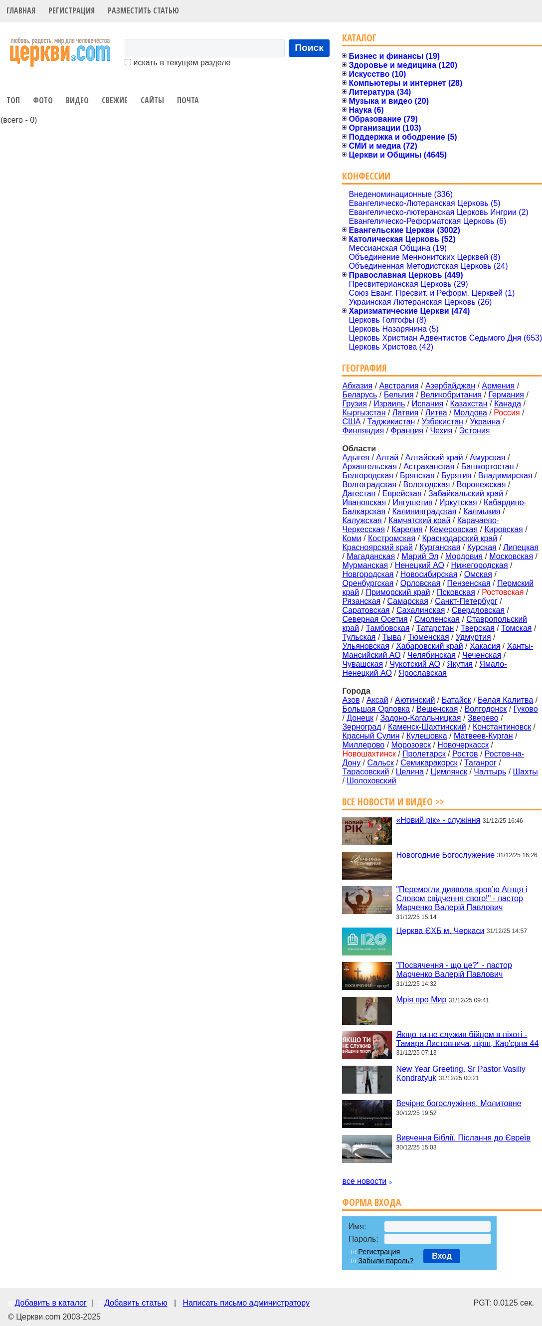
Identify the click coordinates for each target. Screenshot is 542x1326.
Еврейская (402, 493)
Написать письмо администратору (245, 1303)
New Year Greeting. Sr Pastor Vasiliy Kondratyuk (460, 1073)
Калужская (361, 520)
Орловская (420, 583)
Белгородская (367, 475)
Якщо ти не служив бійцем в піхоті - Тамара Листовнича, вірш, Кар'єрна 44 (467, 1038)
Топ (13, 100)
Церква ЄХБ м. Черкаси (440, 930)
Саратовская (365, 610)
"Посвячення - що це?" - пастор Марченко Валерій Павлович (454, 969)
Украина (485, 421)
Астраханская (428, 466)
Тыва (391, 637)
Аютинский (415, 700)
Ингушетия (412, 502)
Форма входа (371, 1202)
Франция (406, 430)
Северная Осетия (374, 619)
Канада (507, 403)
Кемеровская (453, 529)
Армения (498, 385)
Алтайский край (434, 457)
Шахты (525, 771)
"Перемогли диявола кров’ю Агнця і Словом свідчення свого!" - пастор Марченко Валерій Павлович (461, 898)
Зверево (483, 718)
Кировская (503, 529)
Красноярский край (377, 547)
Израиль (389, 403)
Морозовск (411, 745)
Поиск (309, 47)
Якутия (460, 664)
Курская (482, 547)
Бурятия (456, 475)
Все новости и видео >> (393, 801)
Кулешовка (426, 736)
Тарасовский (365, 771)
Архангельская (369, 466)
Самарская (407, 601)
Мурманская (365, 565)
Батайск (456, 700)
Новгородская (367, 574)
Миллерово (363, 745)
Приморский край (397, 592)
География (364, 368)
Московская (511, 556)
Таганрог (480, 762)
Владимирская (505, 475)
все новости (364, 1181)
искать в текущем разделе (177, 62)
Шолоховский (371, 780)
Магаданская (371, 556)
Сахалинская (420, 610)
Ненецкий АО (419, 565)
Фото (43, 100)
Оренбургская (367, 583)
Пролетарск (424, 754)
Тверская (478, 628)
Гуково (526, 709)
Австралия (399, 385)
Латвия (405, 412)
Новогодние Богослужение (445, 854)
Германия (506, 394)
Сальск (380, 762)
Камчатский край (419, 520)
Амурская (487, 457)
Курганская (439, 547)
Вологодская (426, 484)
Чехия (441, 430)
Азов (351, 700)
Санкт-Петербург (466, 601)
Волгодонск (486, 709)
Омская (478, 574)
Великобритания (451, 394)
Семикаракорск (428, 762)
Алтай (387, 457)
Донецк (360, 718)
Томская (516, 628)
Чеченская (481, 655)
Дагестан (358, 493)
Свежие (115, 100)
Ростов (465, 754)
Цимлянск (448, 771)
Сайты (152, 100)
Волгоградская (369, 484)
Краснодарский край (460, 538)
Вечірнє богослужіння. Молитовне (458, 1103)
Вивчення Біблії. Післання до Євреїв (463, 1138)
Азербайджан (450, 385)
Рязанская (361, 601)
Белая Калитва (505, 700)
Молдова (470, 412)
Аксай (377, 700)
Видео (77, 100)
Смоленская (437, 619)
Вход (442, 1256)
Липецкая (521, 547)
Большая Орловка (376, 709)
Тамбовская (387, 628)
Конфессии (366, 176)
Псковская (456, 592)
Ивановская (364, 502)
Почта (188, 100)
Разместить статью (143, 10)
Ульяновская (365, 646)
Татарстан (435, 628)
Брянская (417, 475)
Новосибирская (429, 574)
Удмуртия (473, 637)
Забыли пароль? (385, 1261)
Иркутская (458, 502)
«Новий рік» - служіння (438, 820)
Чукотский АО (414, 664)
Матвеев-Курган (483, 736)
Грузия (354, 403)
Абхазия (357, 385)
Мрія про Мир (421, 999)
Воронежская (481, 484)
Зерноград (361, 727)
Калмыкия (482, 511)
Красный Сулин (370, 736)
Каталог (359, 37)
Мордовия (464, 556)
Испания (428, 403)
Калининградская (424, 511)
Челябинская (431, 655)
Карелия (406, 529)
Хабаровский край (429, 646)
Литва (436, 412)
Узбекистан (442, 421)
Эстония (474, 430)
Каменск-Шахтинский (427, 727)
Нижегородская (479, 565)
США (351, 421)
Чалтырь (490, 771)
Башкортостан (487, 466)
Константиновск (502, 727)
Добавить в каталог (50, 1303)
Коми (351, 538)
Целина (410, 771)
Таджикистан (391, 421)
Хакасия (485, 646)
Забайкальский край (465, 493)
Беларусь (359, 394)
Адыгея (355, 457)
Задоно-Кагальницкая (420, 718)
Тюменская (428, 637)
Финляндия (363, 430)
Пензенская (469, 583)
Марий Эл (419, 556)
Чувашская (362, 664)
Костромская (391, 538)
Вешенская (437, 709)
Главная (20, 10)
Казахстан (469, 403)
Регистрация (71, 10)
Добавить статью (136, 1303)
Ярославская (422, 673)
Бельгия (399, 394)
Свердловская (478, 610)
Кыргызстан (363, 412)
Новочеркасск (463, 745)
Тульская (358, 637)
